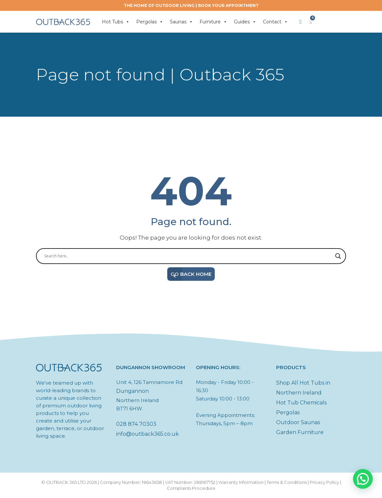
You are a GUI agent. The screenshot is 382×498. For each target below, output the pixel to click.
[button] (363, 479)
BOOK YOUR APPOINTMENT (228, 5)
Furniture (213, 21)
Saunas (181, 21)
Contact (275, 21)
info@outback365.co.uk (147, 434)
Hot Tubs (116, 21)
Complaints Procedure (191, 488)
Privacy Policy (324, 482)
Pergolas (149, 21)
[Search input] (188, 256)
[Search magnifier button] (338, 256)
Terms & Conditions (287, 482)
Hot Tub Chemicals (301, 402)
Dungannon (132, 391)
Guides (245, 21)
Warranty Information (241, 482)
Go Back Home (189, 274)
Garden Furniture (300, 432)
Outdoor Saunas (298, 422)
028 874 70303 (136, 424)
